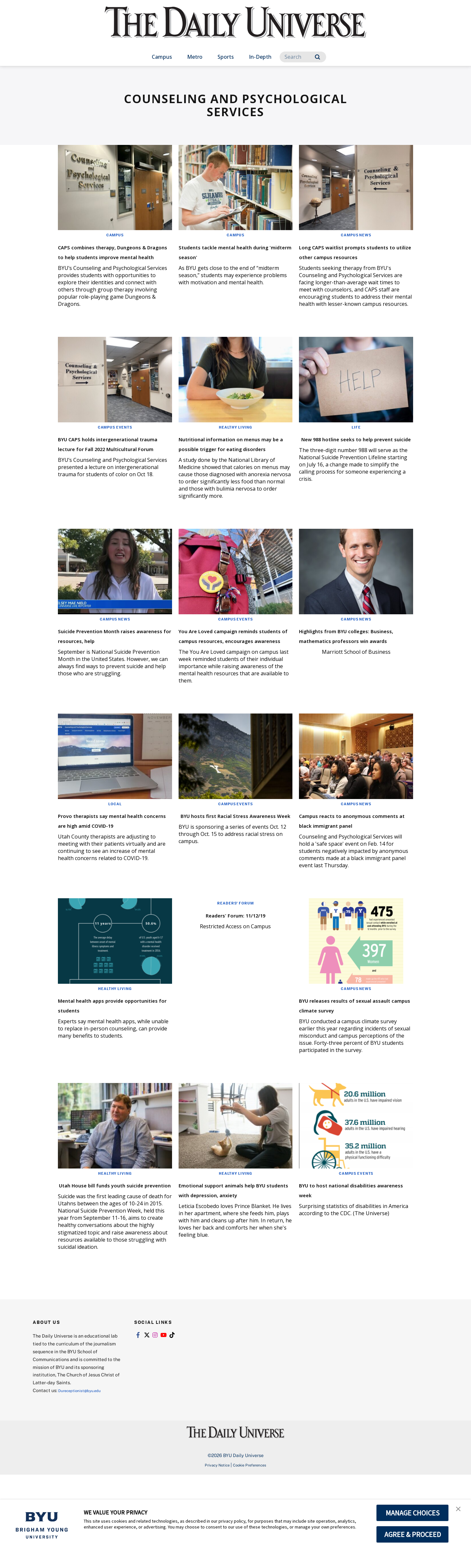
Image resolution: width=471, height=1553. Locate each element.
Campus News (356, 234)
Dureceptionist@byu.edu (84, 1468)
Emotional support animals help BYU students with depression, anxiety (231, 1262)
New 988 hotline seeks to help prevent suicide (347, 462)
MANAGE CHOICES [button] (413, 1512)
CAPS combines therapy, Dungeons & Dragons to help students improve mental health (113, 261)
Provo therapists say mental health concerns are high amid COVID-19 (112, 873)
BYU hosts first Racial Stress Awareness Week (233, 868)
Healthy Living (235, 446)
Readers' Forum (235, 961)
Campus (162, 56)
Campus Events (115, 446)
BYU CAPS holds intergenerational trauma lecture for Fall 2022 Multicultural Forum (108, 472)
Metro (194, 56)
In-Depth (260, 56)
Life (356, 446)
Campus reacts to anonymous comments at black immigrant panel (348, 873)
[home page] (235, 29)
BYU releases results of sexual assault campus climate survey (343, 1068)
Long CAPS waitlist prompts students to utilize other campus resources (352, 256)
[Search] (302, 57)
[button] (460, 1511)
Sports (226, 56)
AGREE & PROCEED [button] (412, 1534)
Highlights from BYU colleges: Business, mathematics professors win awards (354, 674)
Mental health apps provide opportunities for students (111, 1063)
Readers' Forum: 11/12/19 (235, 973)
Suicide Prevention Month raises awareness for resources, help (108, 669)
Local (115, 852)
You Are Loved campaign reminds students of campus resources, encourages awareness (234, 674)
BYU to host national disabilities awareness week (353, 1257)
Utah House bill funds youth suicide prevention (112, 1257)
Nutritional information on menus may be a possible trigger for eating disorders (232, 467)
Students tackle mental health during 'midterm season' (224, 256)
